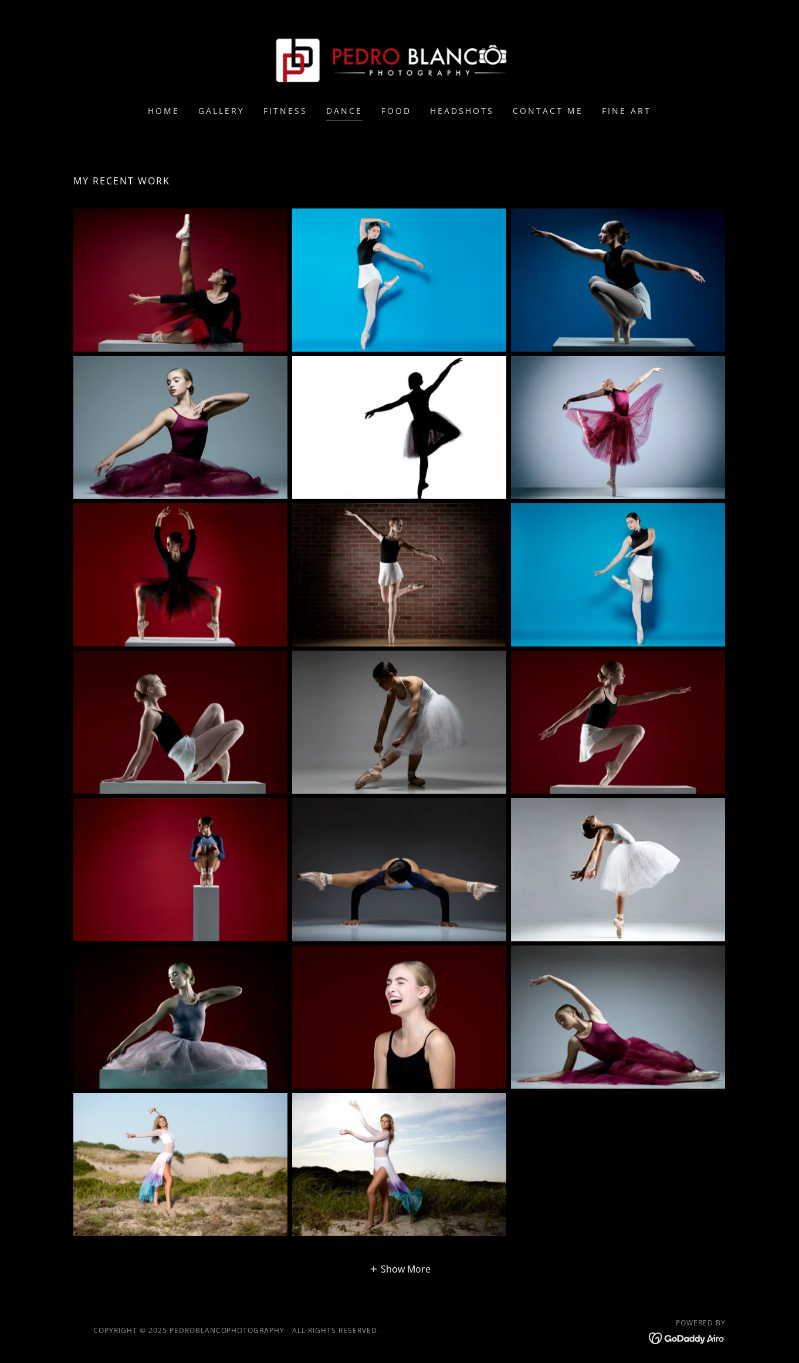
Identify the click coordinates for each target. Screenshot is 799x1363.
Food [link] (396, 110)
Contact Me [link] (548, 110)
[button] (400, 1268)
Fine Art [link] (626, 110)
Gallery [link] (221, 110)
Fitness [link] (285, 110)
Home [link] (164, 110)
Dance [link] (344, 110)
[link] (399, 60)
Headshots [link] (462, 110)
